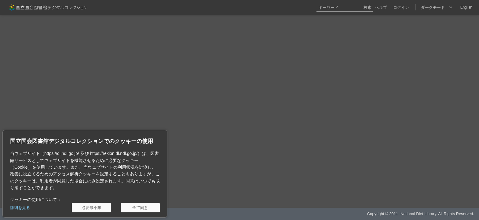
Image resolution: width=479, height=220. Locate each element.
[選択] (436, 7)
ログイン (401, 7)
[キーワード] (344, 7)
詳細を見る (20, 207)
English (466, 7)
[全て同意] (140, 207)
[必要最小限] (91, 207)
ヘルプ (381, 7)
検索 (367, 7)
